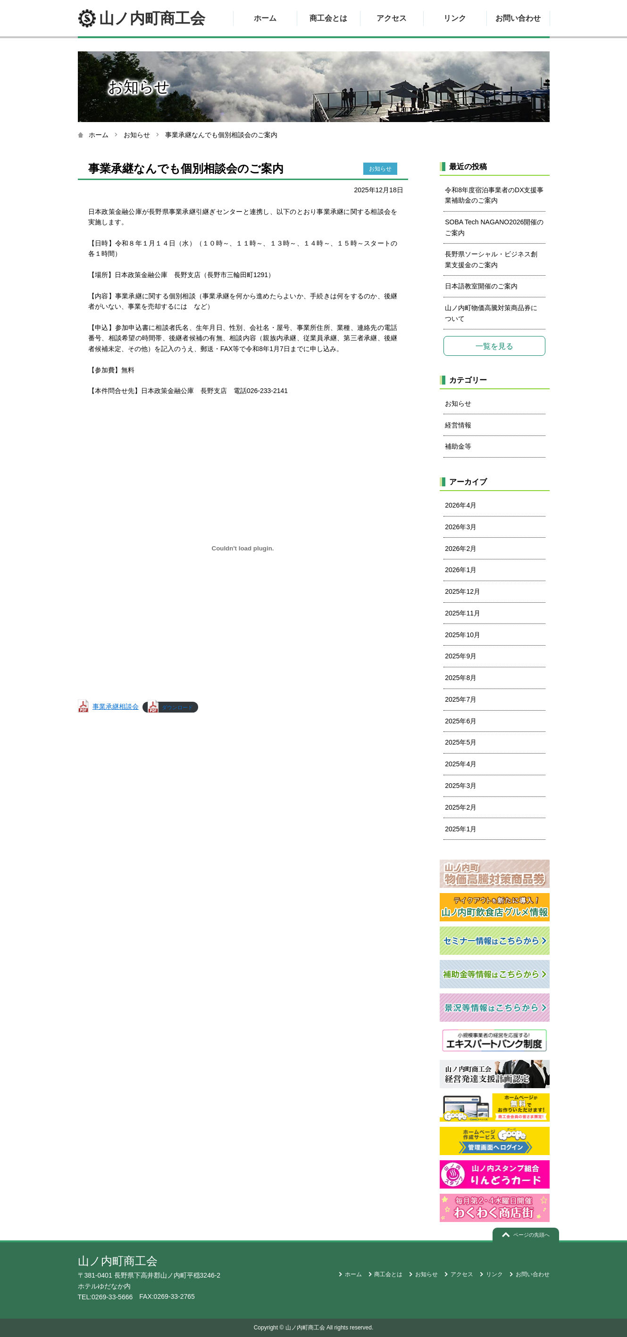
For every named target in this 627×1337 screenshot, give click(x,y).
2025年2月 (461, 807)
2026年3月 (461, 527)
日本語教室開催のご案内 (481, 286)
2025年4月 (461, 764)
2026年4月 (461, 505)
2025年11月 (462, 613)
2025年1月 (461, 829)
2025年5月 (461, 742)
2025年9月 (461, 656)
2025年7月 (461, 699)
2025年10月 (462, 635)
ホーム (265, 18)
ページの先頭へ (531, 1235)
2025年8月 (461, 677)
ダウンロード (177, 707)
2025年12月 (462, 591)
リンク (454, 18)
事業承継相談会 (115, 706)
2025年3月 (461, 785)
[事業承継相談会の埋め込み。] (243, 548)
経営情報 (458, 425)
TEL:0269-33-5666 (105, 1297)
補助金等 (458, 446)
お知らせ (137, 135)
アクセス (391, 18)
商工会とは (328, 18)
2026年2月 (461, 548)
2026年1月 (461, 570)
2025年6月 (461, 721)
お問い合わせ (518, 18)
